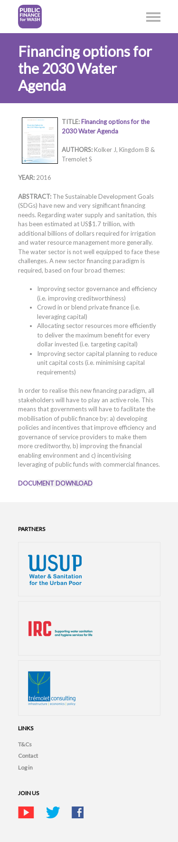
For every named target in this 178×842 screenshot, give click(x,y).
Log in (25, 767)
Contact (28, 755)
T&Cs (25, 744)
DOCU (55, 483)
